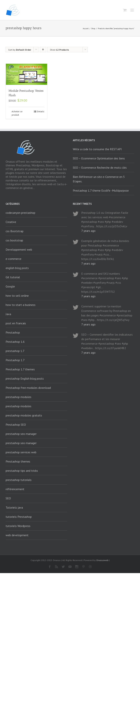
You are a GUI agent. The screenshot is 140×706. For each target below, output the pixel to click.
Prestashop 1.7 (15, 360)
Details (40, 111)
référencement (15, 489)
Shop (93, 28)
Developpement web (19, 249)
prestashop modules (18, 397)
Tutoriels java (14, 507)
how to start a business (20, 305)
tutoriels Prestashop (19, 517)
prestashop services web (21, 452)
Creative (11, 222)
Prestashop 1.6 (15, 342)
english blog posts (17, 268)
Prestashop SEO (16, 424)
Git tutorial (13, 277)
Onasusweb (102, 560)
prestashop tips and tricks (22, 470)
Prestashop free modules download (28, 388)
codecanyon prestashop (20, 213)
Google (10, 286)
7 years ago (88, 231)
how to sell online (17, 295)
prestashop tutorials (19, 480)
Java (8, 314)
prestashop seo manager (21, 434)
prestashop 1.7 (15, 351)
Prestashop (13, 332)
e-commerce (13, 259)
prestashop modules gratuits (24, 415)
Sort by (19, 49)
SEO (8, 498)
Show (59, 49)
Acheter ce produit (17, 113)
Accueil (86, 28)
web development (17, 535)
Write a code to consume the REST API (97, 149)
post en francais (16, 323)
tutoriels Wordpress (18, 526)
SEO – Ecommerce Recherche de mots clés (100, 167)
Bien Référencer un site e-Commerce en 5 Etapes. (99, 179)
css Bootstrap (14, 231)
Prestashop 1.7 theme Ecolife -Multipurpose (101, 190)
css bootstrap (14, 240)
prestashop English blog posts (25, 378)
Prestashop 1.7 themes (20, 369)
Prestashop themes (18, 461)
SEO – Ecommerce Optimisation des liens (99, 158)
